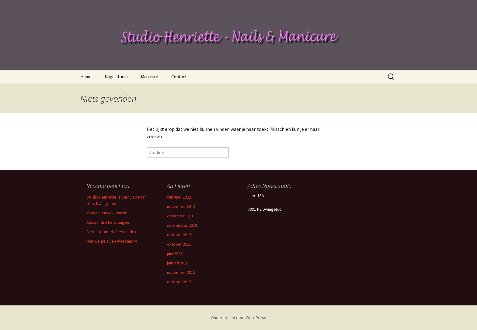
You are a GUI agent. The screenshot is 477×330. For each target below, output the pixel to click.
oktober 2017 (179, 234)
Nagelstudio (116, 77)
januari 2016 (177, 263)
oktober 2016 (179, 244)
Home (86, 77)
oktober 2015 (179, 281)
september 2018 (182, 225)
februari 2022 (179, 197)
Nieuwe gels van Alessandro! (112, 241)
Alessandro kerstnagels (108, 222)
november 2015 (181, 272)
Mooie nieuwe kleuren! (106, 213)
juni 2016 (175, 253)
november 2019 (181, 206)
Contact (179, 77)
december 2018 (181, 216)
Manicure (149, 77)
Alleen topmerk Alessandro (111, 231)
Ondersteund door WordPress (238, 317)
